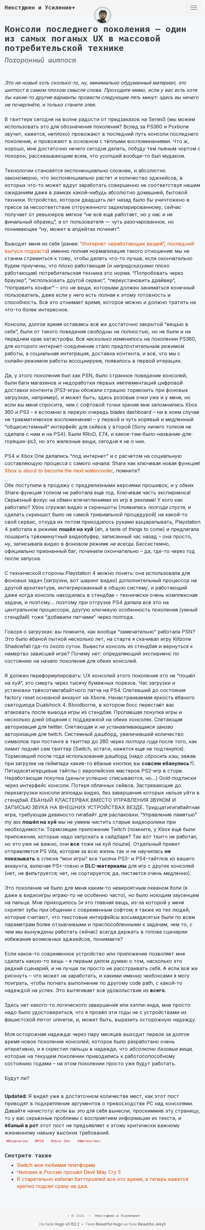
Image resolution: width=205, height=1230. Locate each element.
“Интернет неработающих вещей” (122, 244)
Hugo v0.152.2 (67, 1224)
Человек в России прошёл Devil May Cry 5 (69, 1172)
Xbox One (61, 1141)
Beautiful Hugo (109, 1224)
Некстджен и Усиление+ (40, 7)
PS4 (40, 1141)
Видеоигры (17, 1141)
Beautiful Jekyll (152, 1224)
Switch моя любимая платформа (56, 1165)
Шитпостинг (90, 1141)
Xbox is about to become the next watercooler (59, 471)
